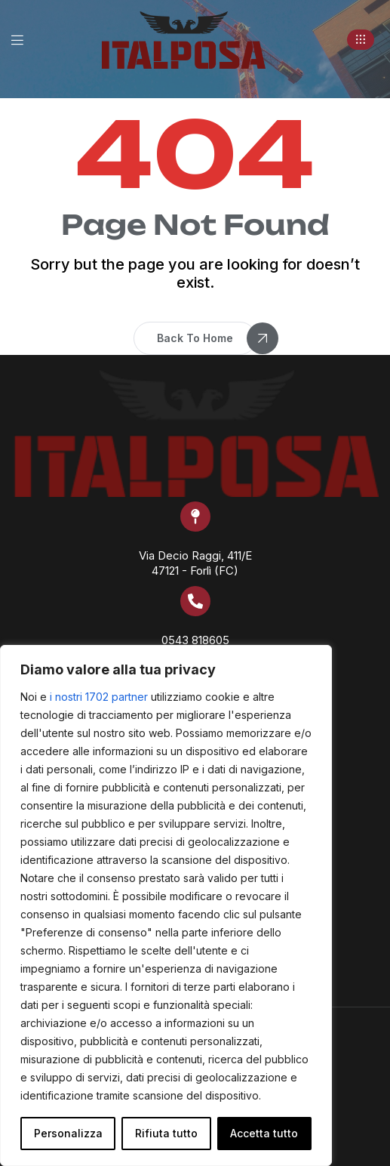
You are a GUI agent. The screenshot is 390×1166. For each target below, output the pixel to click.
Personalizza (68, 1133)
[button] (360, 39)
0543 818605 (195, 640)
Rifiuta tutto (166, 1133)
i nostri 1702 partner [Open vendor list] (99, 696)
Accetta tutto (264, 1133)
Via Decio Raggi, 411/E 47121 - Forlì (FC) (195, 563)
